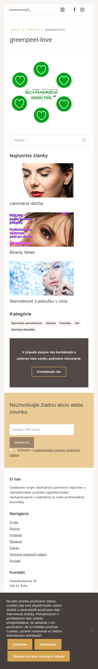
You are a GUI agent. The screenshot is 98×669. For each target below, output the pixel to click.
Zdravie (51, 323)
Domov (15, 29)
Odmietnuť (48, 644)
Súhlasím (20, 644)
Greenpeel (33, 29)
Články (14, 548)
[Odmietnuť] (93, 631)
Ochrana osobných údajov (28, 554)
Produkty (16, 535)
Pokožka (65, 323)
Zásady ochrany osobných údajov (39, 656)
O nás (14, 522)
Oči (77, 323)
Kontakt (15, 561)
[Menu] (62, 9)
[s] (49, 140)
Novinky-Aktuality (23, 329)
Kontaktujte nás (49, 371)
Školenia (16, 541)
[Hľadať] (84, 140)
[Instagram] (82, 10)
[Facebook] (74, 10)
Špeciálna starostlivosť (26, 323)
